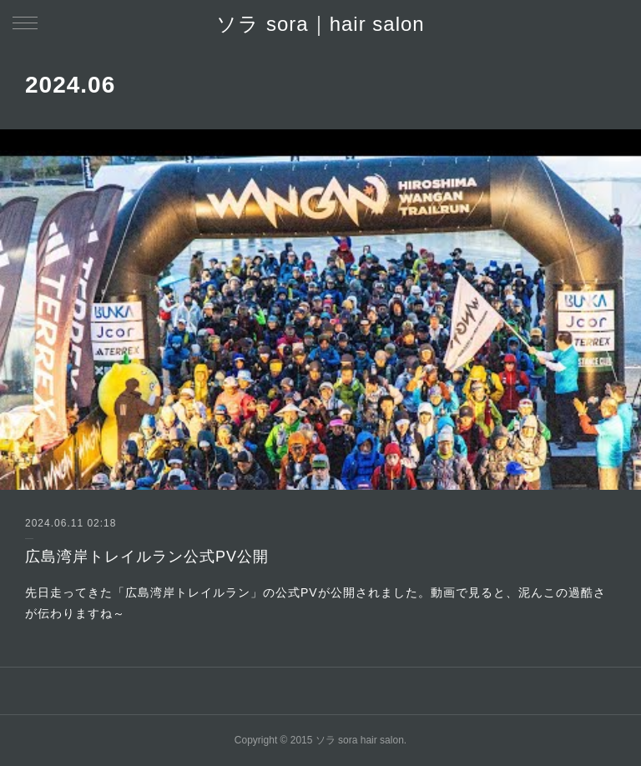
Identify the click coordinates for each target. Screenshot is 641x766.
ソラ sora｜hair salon (320, 24)
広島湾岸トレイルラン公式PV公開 (147, 556)
